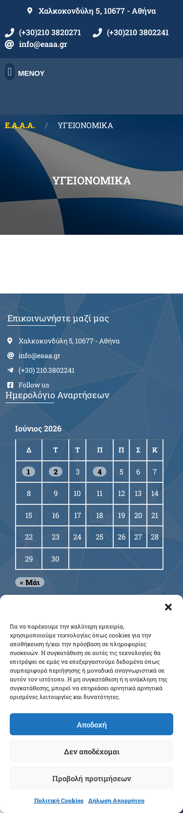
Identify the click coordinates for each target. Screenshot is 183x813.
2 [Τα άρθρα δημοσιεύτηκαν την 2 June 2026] (56, 471)
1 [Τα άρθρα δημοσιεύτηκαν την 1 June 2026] (28, 471)
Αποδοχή (92, 724)
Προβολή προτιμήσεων (91, 778)
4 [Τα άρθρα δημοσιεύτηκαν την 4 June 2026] (100, 471)
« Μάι (30, 582)
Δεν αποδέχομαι (92, 751)
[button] (168, 607)
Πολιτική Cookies (58, 800)
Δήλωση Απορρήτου (116, 800)
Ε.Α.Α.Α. (20, 125)
